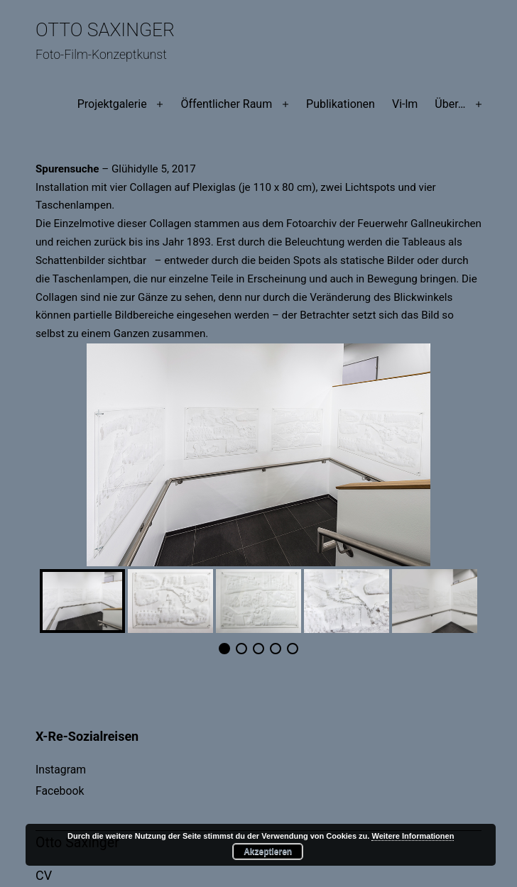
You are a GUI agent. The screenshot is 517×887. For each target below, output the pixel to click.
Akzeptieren (268, 851)
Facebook (60, 791)
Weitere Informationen (412, 836)
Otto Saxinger (105, 29)
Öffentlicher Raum (226, 104)
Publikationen (340, 104)
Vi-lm (405, 104)
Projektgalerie (112, 104)
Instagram (61, 769)
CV (44, 875)
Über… (450, 104)
